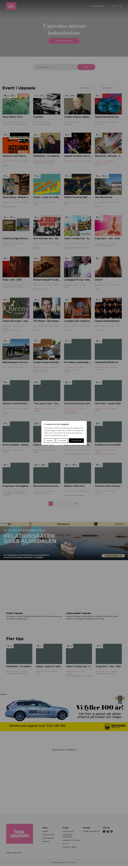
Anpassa (50, 441)
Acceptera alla (76, 441)
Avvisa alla (62, 441)
